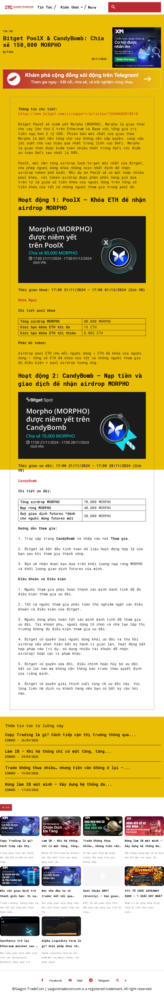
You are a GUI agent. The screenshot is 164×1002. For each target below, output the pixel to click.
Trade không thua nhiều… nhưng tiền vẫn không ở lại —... (67, 767)
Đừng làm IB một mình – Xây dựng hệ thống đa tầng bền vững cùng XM (143, 846)
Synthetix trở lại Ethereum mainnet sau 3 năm (19, 946)
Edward (10, 740)
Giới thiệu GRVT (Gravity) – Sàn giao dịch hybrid (100, 896)
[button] (113, 7)
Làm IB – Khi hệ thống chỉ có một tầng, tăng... (58, 751)
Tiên (10, 51)
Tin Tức (8, 31)
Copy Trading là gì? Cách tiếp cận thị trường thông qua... (70, 734)
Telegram (103, 980)
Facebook (55, 980)
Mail (79, 980)
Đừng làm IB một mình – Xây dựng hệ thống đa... (58, 784)
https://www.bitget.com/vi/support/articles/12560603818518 (78, 113)
